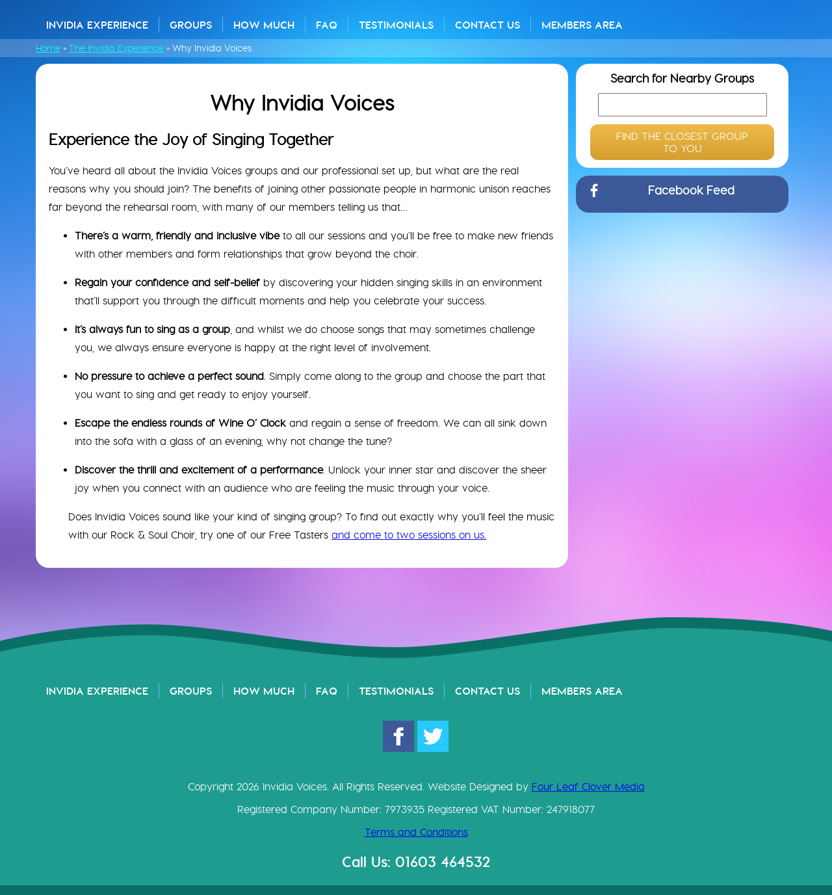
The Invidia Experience (116, 48)
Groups (191, 24)
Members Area (582, 24)
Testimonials (396, 24)
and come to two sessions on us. (409, 535)
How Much (263, 24)
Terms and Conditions (416, 832)
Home (48, 48)
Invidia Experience (97, 24)
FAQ (326, 24)
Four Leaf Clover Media (588, 787)
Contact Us (487, 24)
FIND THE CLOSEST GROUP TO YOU (682, 142)
